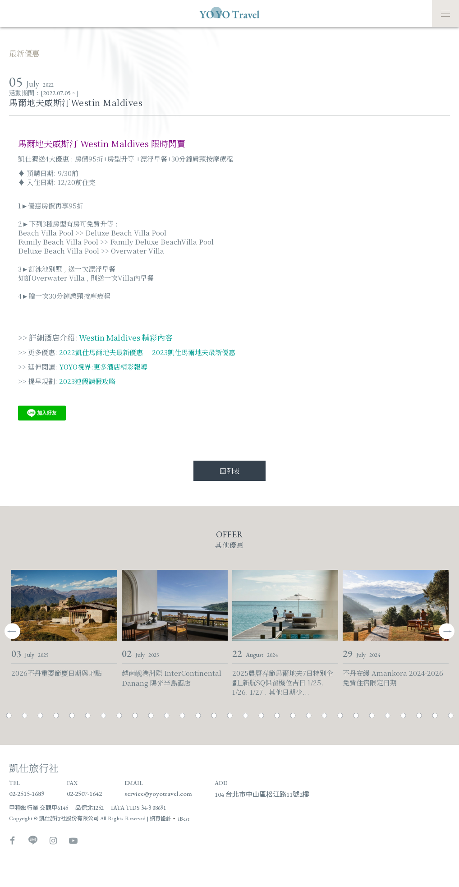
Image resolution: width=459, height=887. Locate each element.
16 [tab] (229, 715)
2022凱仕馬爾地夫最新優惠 (101, 352)
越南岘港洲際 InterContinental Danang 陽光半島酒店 (171, 678)
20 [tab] (292, 715)
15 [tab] (214, 715)
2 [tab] (8, 715)
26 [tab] (387, 715)
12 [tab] (166, 715)
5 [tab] (56, 715)
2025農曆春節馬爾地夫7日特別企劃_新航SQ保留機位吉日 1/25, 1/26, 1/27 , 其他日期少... (282, 678)
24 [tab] (356, 715)
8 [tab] (103, 715)
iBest (183, 818)
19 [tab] (277, 715)
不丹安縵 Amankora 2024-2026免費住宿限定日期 (393, 677)
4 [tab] (40, 715)
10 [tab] (135, 715)
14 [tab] (198, 715)
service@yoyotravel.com (158, 793)
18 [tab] (261, 715)
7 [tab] (87, 715)
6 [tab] (72, 715)
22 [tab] (324, 715)
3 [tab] (24, 715)
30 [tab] (450, 715)
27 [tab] (403, 715)
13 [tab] (182, 715)
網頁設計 (160, 818)
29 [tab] (434, 715)
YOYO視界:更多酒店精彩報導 (103, 366)
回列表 (230, 471)
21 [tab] (308, 715)
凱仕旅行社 (34, 768)
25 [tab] (371, 715)
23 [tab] (340, 715)
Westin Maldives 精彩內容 (126, 337)
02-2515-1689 (26, 793)
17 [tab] (245, 715)
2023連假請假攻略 (87, 381)
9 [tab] (119, 715)
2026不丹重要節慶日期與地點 (56, 673)
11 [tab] (150, 715)
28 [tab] (419, 715)
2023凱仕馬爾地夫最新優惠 (192, 352)
